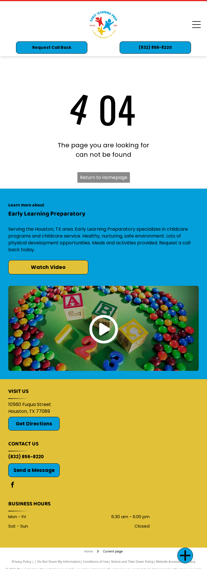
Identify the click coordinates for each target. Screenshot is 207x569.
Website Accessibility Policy (175, 561)
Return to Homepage (103, 177)
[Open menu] (196, 24)
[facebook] (12, 485)
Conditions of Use (96, 561)
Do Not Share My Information (58, 561)
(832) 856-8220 (26, 457)
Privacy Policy (21, 561)
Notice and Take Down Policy (132, 561)
